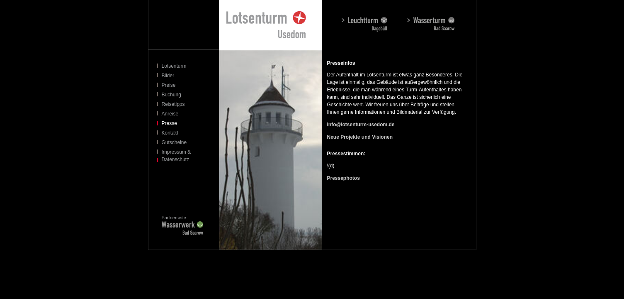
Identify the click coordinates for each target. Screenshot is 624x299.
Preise (169, 85)
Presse (169, 123)
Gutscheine (174, 142)
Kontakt (170, 133)
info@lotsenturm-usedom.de (361, 124)
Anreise (170, 114)
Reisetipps (173, 104)
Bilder (168, 75)
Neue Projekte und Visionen (360, 137)
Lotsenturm (174, 66)
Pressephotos (343, 178)
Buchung (171, 95)
